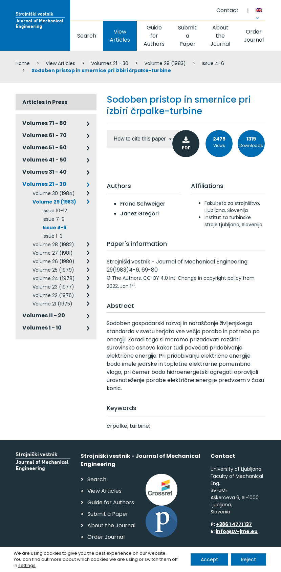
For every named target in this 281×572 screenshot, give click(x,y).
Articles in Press (44, 102)
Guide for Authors (154, 36)
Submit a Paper (187, 36)
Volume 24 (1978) (54, 278)
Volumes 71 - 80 (44, 123)
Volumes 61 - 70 (44, 135)
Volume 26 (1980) (53, 261)
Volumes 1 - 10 (42, 328)
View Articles (120, 36)
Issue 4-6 (213, 63)
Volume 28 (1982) (53, 244)
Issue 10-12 (55, 210)
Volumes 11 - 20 (43, 315)
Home (23, 63)
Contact (227, 10)
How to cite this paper (140, 139)
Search (86, 36)
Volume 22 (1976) (53, 295)
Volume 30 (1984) (54, 193)
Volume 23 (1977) (53, 286)
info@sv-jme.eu (237, 531)
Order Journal (254, 36)
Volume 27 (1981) (53, 253)
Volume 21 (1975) (52, 303)
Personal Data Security (108, 563)
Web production (226, 565)
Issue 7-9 (54, 219)
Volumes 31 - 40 (44, 172)
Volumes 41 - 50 (44, 160)
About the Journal (220, 36)
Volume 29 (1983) (165, 63)
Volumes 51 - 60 (44, 147)
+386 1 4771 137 (234, 524)
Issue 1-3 (53, 236)
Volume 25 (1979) (53, 270)
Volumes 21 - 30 (109, 63)
